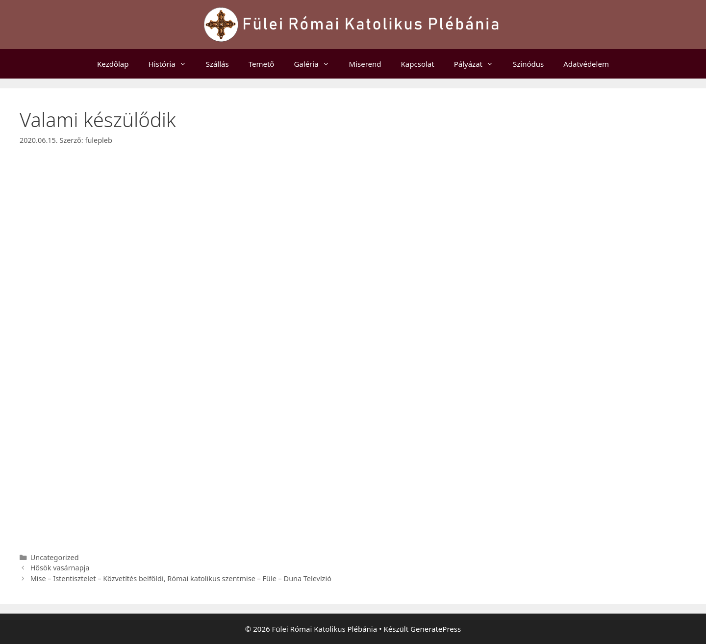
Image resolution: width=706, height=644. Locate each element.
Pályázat (478, 64)
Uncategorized (54, 557)
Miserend (365, 64)
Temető (262, 64)
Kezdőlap (112, 64)
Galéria (316, 64)
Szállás (217, 64)
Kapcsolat (417, 64)
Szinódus (528, 64)
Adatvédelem (586, 64)
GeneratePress (435, 629)
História (172, 64)
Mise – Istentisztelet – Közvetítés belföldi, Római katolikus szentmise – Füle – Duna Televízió (180, 578)
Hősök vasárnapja (60, 567)
